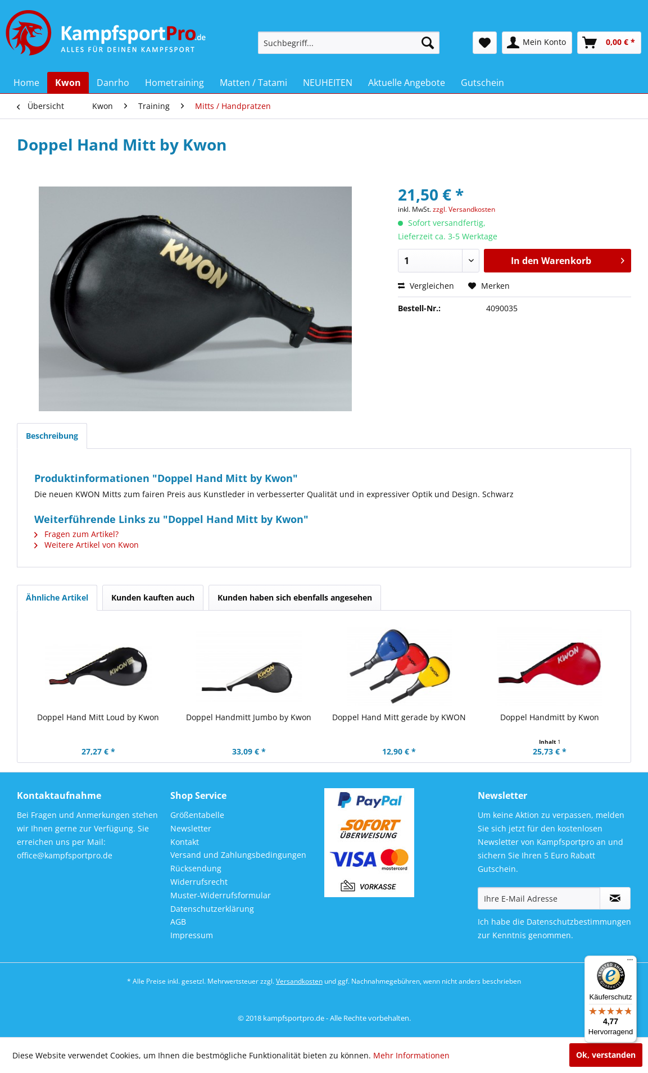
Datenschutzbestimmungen (579, 921)
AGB (178, 921)
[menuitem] (348, 42)
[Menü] (630, 962)
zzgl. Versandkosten (464, 209)
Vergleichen (426, 285)
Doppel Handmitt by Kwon (549, 717)
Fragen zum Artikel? (76, 534)
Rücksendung (195, 868)
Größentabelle (197, 815)
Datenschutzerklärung (212, 908)
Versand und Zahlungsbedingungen (238, 854)
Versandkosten (299, 981)
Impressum (191, 935)
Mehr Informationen (411, 1055)
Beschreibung (52, 435)
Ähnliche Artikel (57, 597)
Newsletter (190, 828)
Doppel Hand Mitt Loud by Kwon (98, 717)
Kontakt (184, 841)
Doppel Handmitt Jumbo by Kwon (248, 717)
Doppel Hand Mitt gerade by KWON (399, 717)
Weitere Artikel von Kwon (86, 544)
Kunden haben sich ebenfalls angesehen (294, 597)
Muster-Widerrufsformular (220, 895)
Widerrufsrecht (199, 881)
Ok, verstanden (606, 1054)
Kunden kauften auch (152, 597)
